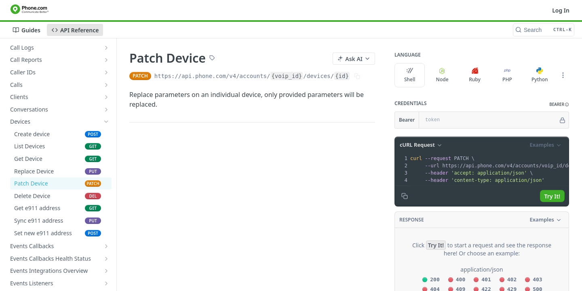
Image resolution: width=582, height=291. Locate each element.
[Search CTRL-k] (543, 30)
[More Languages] (563, 75)
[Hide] (562, 120)
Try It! (552, 196)
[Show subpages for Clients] (106, 97)
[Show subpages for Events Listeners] (106, 283)
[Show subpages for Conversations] (106, 109)
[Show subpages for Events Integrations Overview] (106, 271)
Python (539, 75)
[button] (559, 104)
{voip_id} (286, 76)
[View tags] (212, 59)
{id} (342, 76)
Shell (409, 75)
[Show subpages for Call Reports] (106, 60)
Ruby (475, 75)
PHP (507, 75)
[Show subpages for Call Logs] (106, 47)
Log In (560, 10)
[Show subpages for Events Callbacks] (106, 246)
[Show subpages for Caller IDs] (106, 72)
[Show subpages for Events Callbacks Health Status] (106, 258)
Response (411, 219)
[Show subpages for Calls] (106, 85)
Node (442, 75)
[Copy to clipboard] (404, 196)
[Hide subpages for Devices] (106, 121)
